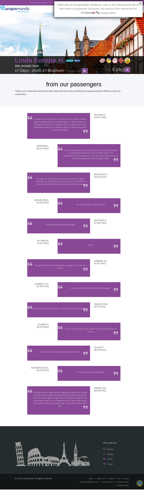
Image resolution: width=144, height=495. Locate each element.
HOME (91, 484)
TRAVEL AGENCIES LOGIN (87, 487)
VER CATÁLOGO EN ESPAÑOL (33, 3)
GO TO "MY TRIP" (52, 3)
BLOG (127, 484)
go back (69, 61)
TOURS (111, 484)
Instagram (108, 460)
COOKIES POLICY (122, 491)
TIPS (119, 484)
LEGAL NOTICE (106, 487)
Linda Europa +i (40, 60)
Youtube (108, 469)
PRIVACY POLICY (121, 487)
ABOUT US (102, 484)
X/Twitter (108, 464)
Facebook (108, 455)
